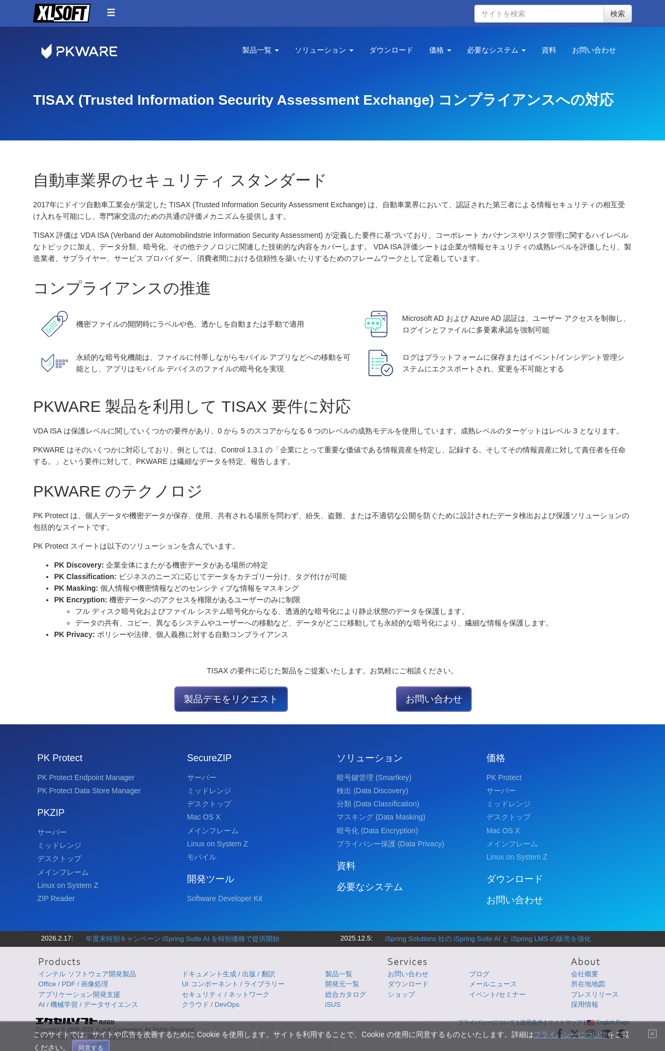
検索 (617, 13)
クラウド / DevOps (211, 1004)
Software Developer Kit (224, 898)
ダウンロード (391, 50)
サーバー (52, 832)
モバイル (201, 857)
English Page (608, 1022)
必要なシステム (370, 887)
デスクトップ (59, 858)
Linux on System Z (67, 885)
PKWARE (85, 51)
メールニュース (493, 984)
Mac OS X (204, 817)
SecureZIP (209, 758)
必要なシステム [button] (496, 50)
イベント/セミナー (497, 994)
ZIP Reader (56, 898)
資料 (549, 50)
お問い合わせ (594, 50)
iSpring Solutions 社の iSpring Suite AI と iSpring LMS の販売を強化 (488, 939)
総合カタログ (345, 994)
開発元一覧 (342, 984)
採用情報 (584, 1004)
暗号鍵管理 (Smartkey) (374, 777)
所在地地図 (588, 984)
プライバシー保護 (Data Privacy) (390, 844)
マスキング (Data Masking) (381, 817)
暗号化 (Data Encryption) (377, 830)
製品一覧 (338, 974)
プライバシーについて (486, 1022)
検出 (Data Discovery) (372, 790)
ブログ (479, 974)
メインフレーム (63, 872)
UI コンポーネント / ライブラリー (233, 984)
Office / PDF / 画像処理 (73, 984)
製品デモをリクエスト (231, 699)
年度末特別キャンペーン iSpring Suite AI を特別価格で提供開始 (182, 939)
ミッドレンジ (59, 845)
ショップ (401, 994)
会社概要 (584, 974)
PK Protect (59, 758)
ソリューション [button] (324, 50)
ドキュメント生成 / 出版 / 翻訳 (228, 974)
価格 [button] (440, 50)
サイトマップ (565, 1022)
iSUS (333, 1004)
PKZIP (51, 812)
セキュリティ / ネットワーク (225, 994)
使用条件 (531, 1022)
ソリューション (370, 758)
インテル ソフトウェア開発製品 (87, 974)
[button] (111, 12)
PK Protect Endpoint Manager (85, 777)
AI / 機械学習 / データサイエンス (88, 1004)
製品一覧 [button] (260, 50)
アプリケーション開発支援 (79, 994)
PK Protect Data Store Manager (89, 790)
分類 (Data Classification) (378, 804)
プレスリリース (595, 994)
